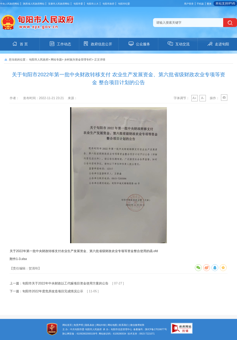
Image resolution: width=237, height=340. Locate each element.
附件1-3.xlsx (18, 259)
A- (202, 98)
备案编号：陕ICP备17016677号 (150, 329)
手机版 (200, 3)
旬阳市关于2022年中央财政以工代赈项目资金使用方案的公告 (65, 283)
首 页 (20, 44)
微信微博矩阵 (137, 325)
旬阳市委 (78, 3)
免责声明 (78, 325)
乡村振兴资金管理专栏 (78, 59)
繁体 (209, 3)
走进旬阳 (218, 44)
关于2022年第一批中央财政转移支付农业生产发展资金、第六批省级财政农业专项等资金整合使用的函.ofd (84, 251)
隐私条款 (89, 325)
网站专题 (56, 59)
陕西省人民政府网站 (33, 3)
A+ (195, 98)
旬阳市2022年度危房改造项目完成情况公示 (52, 291)
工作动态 (60, 44)
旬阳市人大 (93, 3)
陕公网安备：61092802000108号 (79, 333)
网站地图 (112, 325)
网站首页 (67, 325)
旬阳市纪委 (124, 3)
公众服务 (139, 44)
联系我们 (123, 325)
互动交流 (178, 44)
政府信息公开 (97, 44)
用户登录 (189, 3)
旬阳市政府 (108, 3)
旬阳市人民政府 (38, 59)
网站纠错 (101, 325)
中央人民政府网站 (9, 3)
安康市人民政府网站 (59, 3)
